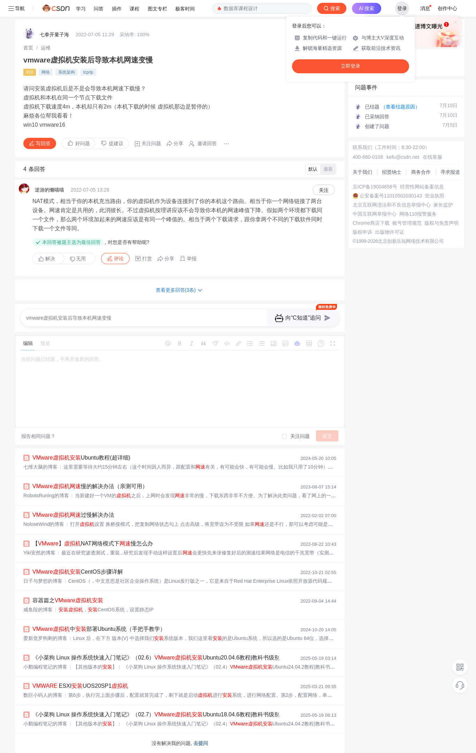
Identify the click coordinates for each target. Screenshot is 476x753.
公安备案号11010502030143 (391, 196)
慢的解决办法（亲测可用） (90, 486)
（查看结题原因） (400, 107)
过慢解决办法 (73, 515)
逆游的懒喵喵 (49, 190)
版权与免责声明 (441, 223)
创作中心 (447, 8)
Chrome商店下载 (371, 223)
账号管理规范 (407, 223)
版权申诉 (362, 232)
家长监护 (443, 205)
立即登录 (350, 66)
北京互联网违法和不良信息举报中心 (392, 205)
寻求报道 (450, 172)
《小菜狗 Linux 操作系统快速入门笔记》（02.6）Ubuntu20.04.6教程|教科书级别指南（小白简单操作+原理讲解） (202, 658)
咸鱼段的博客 (38, 609)
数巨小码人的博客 (42, 695)
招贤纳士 (391, 172)
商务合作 (421, 172)
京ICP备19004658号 (375, 186)
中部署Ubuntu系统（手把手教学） (99, 629)
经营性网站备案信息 (422, 186)
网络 (45, 72)
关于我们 (362, 172)
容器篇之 (67, 600)
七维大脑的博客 (40, 467)
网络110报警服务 (418, 214)
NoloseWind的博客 (43, 524)
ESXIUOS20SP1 (80, 686)
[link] (28, 48)
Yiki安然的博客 (39, 553)
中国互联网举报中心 (375, 214)
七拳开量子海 (54, 34)
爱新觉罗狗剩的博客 (45, 638)
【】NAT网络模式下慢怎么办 (92, 543)
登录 (402, 8)
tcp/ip (88, 72)
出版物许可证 (389, 232)
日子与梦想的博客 (42, 581)
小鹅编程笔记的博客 (45, 667)
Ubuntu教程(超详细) (81, 458)
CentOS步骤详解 (77, 572)
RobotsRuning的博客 (46, 495)
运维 (46, 48)
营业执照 (434, 196)
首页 (28, 48)
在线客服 (432, 157)
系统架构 (66, 72)
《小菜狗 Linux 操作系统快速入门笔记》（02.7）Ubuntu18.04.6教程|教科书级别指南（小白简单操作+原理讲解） (202, 714)
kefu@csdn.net (402, 157)
